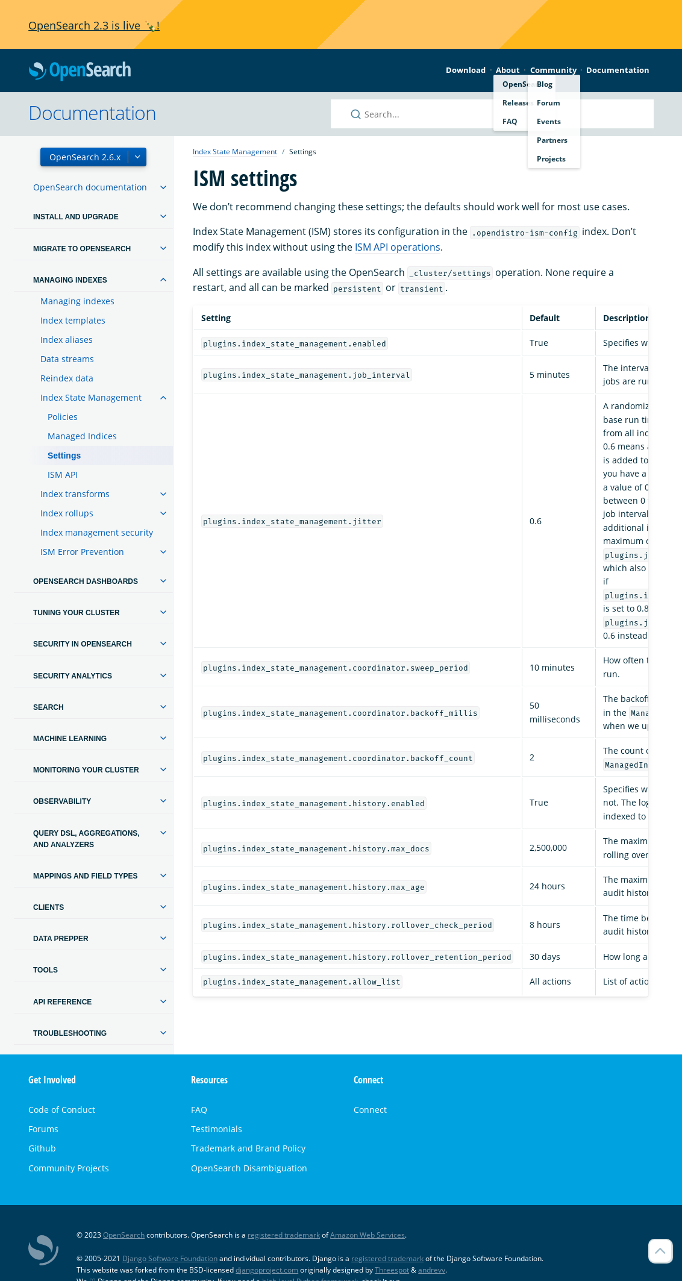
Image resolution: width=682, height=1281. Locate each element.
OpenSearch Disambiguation (249, 1168)
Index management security (96, 532)
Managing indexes (77, 301)
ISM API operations (397, 247)
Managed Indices (82, 436)
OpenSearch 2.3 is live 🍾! (94, 25)
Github (42, 1148)
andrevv (431, 1270)
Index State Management (91, 397)
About (508, 69)
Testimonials (216, 1129)
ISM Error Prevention (82, 551)
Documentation (617, 69)
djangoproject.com (267, 1270)
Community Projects (68, 1168)
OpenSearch (80, 72)
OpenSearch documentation (90, 187)
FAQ (199, 1109)
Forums (43, 1129)
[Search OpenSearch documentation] (492, 113)
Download (466, 69)
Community (553, 69)
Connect (370, 1109)
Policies (63, 416)
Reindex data (66, 378)
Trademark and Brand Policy (248, 1148)
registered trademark (284, 1235)
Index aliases (66, 339)
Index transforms (75, 494)
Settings (64, 455)
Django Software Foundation (169, 1258)
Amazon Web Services (367, 1235)
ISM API (63, 474)
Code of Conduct (61, 1109)
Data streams (67, 359)
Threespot (392, 1270)
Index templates (72, 320)
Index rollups (66, 513)
